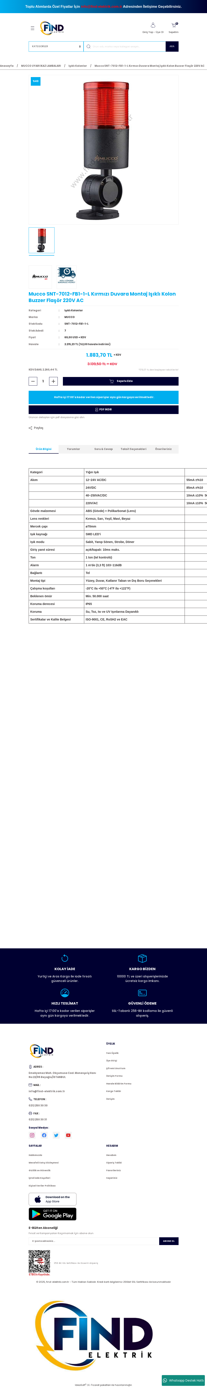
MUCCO (69, 317)
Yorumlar (73, 449)
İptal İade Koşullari (39, 1178)
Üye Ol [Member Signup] (159, 32)
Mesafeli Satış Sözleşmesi (44, 1162)
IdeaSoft (80, 1385)
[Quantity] (43, 381)
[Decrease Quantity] (33, 381)
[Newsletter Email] (104, 1241)
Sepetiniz (111, 1178)
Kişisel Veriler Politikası (42, 1185)
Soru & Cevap (103, 449)
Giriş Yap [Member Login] (147, 32)
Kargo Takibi (113, 1091)
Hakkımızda (35, 1155)
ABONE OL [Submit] (168, 1241)
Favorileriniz (113, 1170)
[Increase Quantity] (53, 381)
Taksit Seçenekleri (133, 449)
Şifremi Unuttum (115, 1068)
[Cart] (174, 28)
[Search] (131, 46)
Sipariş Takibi (114, 1162)
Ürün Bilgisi (43, 449)
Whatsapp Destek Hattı (183, 1380)
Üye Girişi (111, 1060)
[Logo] (54, 28)
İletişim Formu (114, 1076)
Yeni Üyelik (112, 1053)
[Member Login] (153, 25)
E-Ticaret (94, 1385)
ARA (172, 46)
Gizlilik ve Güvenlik (39, 1170)
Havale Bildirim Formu (118, 1083)
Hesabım (111, 1155)
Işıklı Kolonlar (73, 310)
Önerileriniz (163, 449)
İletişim (110, 1099)
